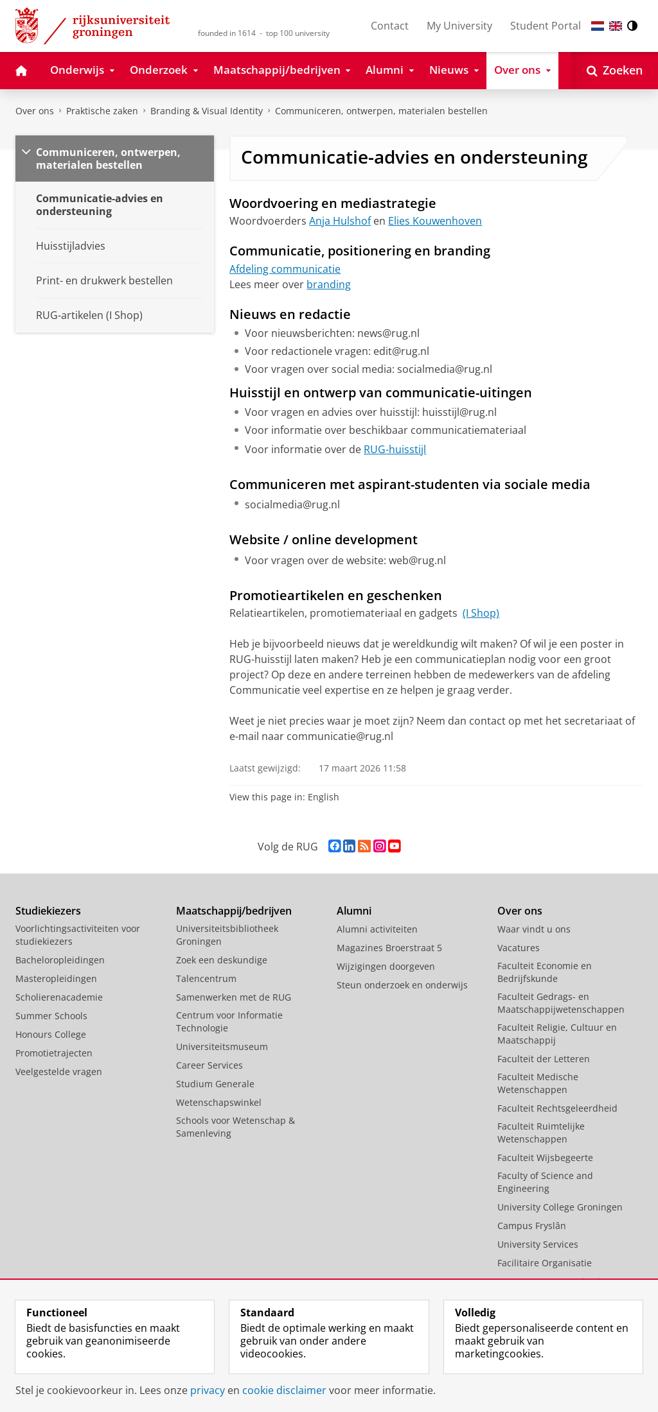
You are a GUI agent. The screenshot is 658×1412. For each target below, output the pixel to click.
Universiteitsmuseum (222, 1046)
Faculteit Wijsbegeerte (545, 1157)
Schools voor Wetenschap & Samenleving (235, 1126)
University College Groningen (560, 1207)
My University (459, 26)
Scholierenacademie (59, 997)
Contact (390, 26)
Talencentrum (206, 978)
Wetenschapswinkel (219, 1102)
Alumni (354, 910)
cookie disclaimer (284, 1390)
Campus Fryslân (531, 1225)
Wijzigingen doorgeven (386, 966)
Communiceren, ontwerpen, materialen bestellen (381, 111)
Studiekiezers (48, 910)
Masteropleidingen (56, 978)
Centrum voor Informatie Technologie (229, 1021)
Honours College (50, 1034)
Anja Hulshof (340, 221)
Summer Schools (51, 1016)
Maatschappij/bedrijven (234, 910)
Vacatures (518, 948)
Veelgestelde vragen (58, 1071)
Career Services (209, 1065)
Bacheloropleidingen (60, 960)
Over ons (34, 111)
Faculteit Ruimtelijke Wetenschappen (541, 1132)
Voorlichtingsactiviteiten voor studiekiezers (77, 934)
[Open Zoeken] (614, 70)
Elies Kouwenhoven (435, 221)
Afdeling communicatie (285, 269)
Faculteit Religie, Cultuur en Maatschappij (557, 1033)
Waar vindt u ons (534, 929)
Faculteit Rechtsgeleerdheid (557, 1108)
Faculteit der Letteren (543, 1059)
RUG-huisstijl (395, 449)
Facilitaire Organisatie (544, 1263)
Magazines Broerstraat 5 (389, 948)
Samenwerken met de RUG (233, 997)
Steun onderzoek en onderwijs (402, 985)
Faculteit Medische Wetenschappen (537, 1083)
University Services (537, 1244)
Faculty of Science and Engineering (545, 1181)
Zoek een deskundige (221, 960)
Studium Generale (215, 1084)
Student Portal (545, 26)
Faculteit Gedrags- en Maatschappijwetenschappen (561, 1002)
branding (329, 284)
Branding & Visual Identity (206, 111)
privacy (207, 1390)
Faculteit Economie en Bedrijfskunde (544, 972)
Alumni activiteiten (377, 929)
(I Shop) (481, 613)
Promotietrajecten (54, 1053)
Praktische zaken (102, 111)
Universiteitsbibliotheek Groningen (227, 934)
